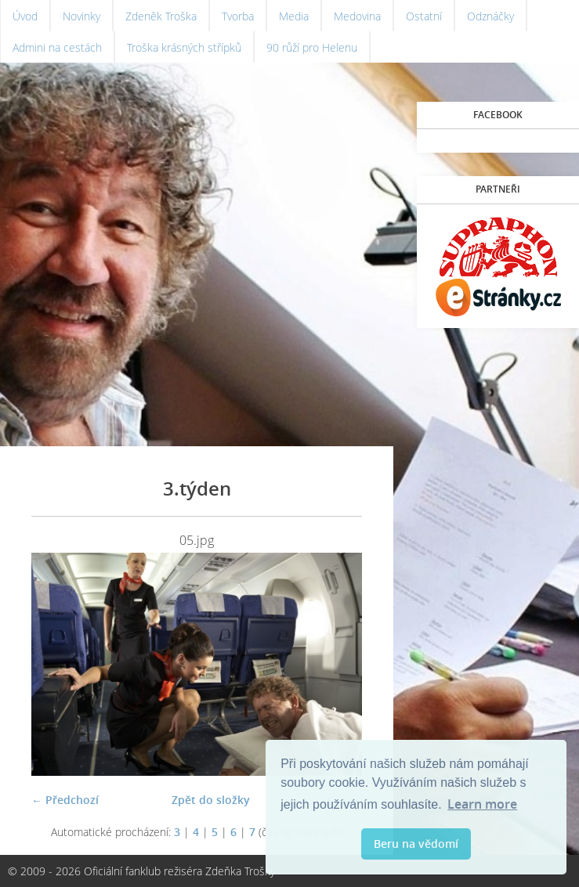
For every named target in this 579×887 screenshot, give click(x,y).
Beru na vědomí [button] (416, 843)
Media (294, 16)
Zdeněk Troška (161, 16)
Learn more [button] (482, 804)
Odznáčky (490, 16)
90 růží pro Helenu (311, 47)
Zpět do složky (211, 799)
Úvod (25, 16)
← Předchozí (65, 799)
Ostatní (424, 16)
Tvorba (238, 16)
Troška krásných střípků (184, 47)
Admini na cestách (57, 47)
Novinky (81, 16)
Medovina (357, 16)
